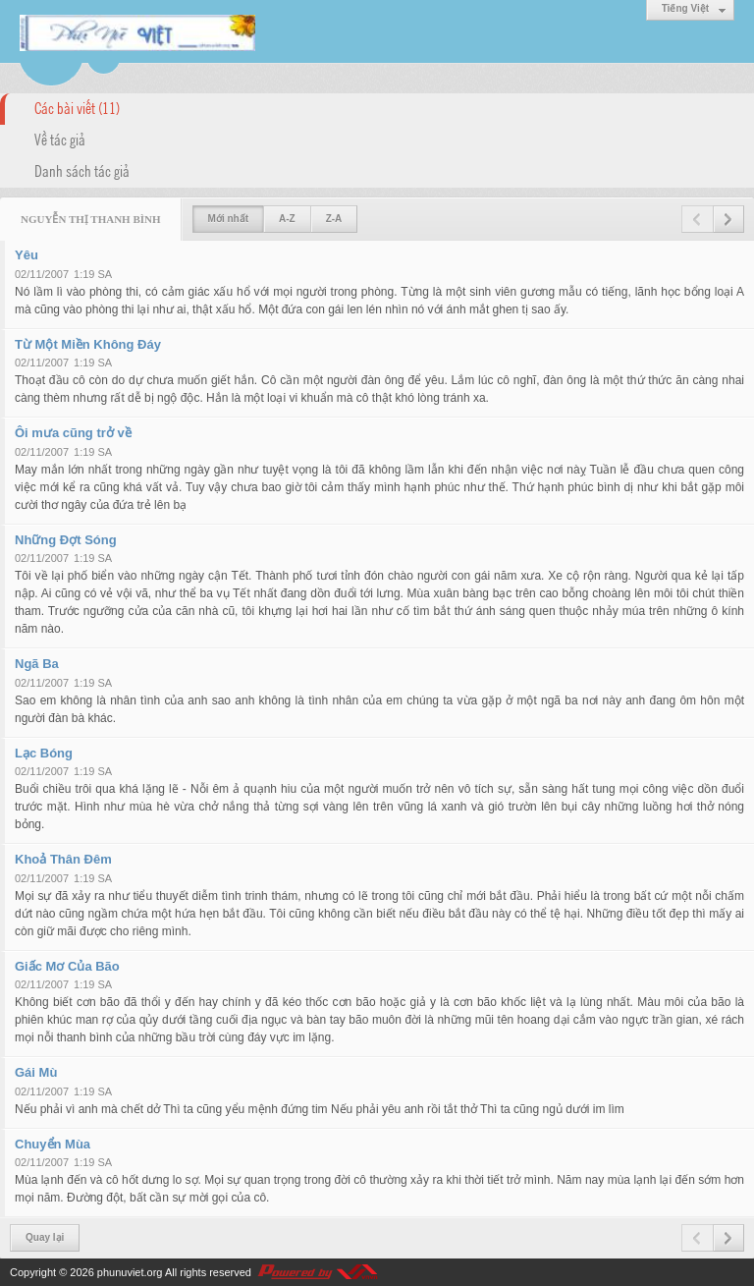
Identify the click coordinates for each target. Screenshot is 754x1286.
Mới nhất (228, 218)
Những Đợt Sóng (66, 539)
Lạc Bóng (44, 753)
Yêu (26, 255)
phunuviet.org (130, 1272)
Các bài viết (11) (77, 107)
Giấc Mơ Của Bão (67, 966)
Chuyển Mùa (52, 1144)
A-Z (287, 218)
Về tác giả (59, 138)
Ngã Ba (37, 663)
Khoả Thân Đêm (63, 859)
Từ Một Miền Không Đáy (88, 344)
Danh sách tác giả (82, 170)
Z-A (334, 218)
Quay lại (45, 1237)
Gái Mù (36, 1072)
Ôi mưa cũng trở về (73, 432)
